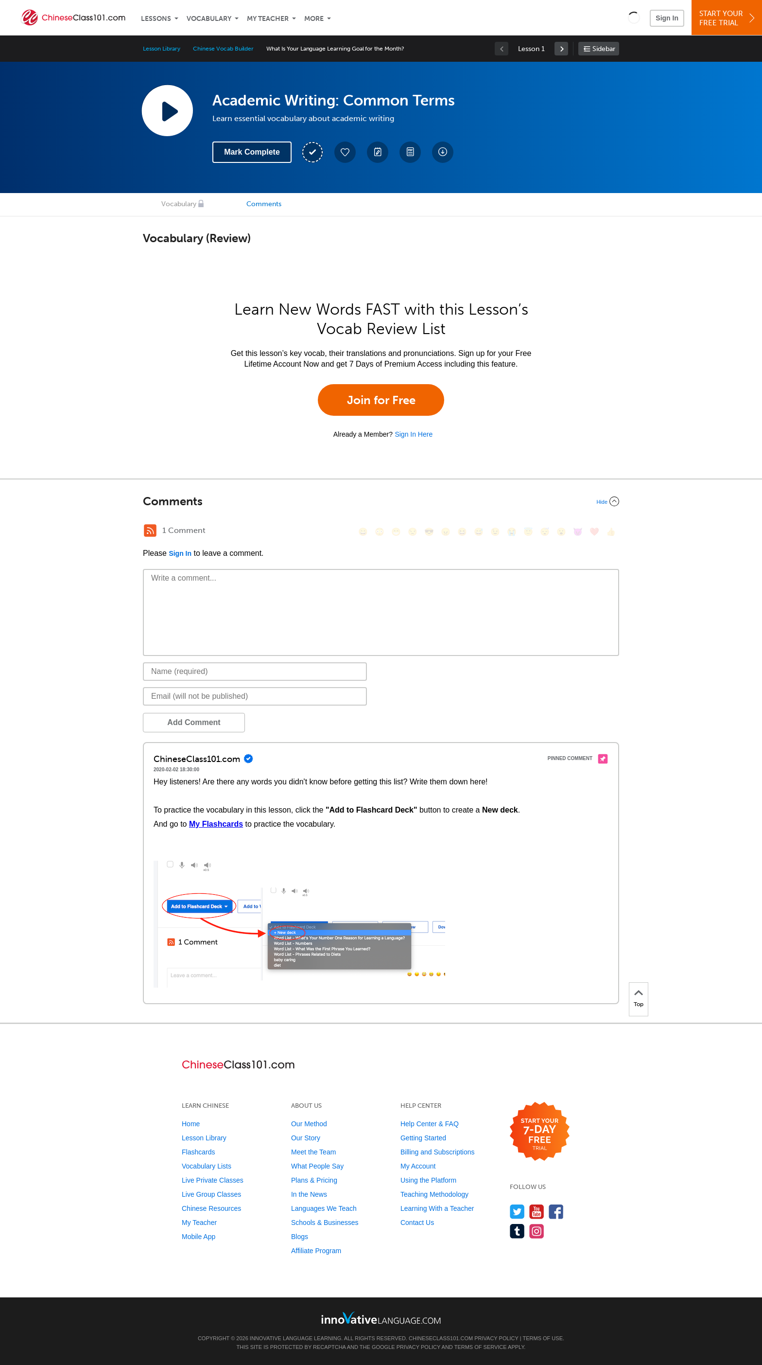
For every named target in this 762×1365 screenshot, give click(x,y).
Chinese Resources (211, 1208)
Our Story (305, 1138)
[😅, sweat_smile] (478, 532)
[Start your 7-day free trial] (540, 1132)
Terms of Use (542, 1338)
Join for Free (381, 400)
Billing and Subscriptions (437, 1152)
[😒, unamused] (412, 532)
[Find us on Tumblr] (517, 1231)
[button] (634, 17)
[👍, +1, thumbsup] (611, 532)
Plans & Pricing (314, 1180)
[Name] (255, 671)
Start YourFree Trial (728, 18)
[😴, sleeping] (545, 532)
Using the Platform (428, 1180)
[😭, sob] (511, 532)
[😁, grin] (396, 532)
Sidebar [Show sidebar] (603, 49)
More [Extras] (314, 19)
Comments (263, 204)
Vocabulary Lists (206, 1166)
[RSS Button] (150, 530)
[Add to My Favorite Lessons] (345, 152)
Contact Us (417, 1222)
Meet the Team (313, 1152)
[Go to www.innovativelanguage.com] (381, 1317)
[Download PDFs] (410, 152)
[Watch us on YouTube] (536, 1211)
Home (191, 1124)
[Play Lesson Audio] (167, 110)
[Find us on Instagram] (536, 1231)
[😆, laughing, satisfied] (462, 532)
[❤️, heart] (594, 532)
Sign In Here (414, 434)
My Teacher (268, 19)
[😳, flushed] (379, 532)
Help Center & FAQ (429, 1124)
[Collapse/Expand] (381, 501)
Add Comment (193, 722)
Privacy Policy (496, 1338)
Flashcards (198, 1152)
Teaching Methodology (434, 1194)
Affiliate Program (316, 1251)
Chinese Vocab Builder (223, 48)
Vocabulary (209, 19)
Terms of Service (480, 1347)
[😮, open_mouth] (561, 532)
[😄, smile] (363, 532)
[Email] (255, 696)
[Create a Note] (377, 152)
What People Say (317, 1166)
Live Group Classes (211, 1194)
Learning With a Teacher (437, 1208)
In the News (309, 1194)
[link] (561, 48)
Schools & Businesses (325, 1222)
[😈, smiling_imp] (578, 532)
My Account (417, 1166)
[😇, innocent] (528, 532)
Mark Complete (252, 152)
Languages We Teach (324, 1208)
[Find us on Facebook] (556, 1211)
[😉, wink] (495, 532)
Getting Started (423, 1138)
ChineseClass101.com (441, 1338)
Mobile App (198, 1237)
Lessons (156, 19)
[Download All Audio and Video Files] (442, 152)
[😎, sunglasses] (429, 532)
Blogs (299, 1237)
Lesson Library (161, 48)
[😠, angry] (445, 532)
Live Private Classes (212, 1180)
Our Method (309, 1124)
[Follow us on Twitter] (517, 1211)
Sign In (667, 18)
